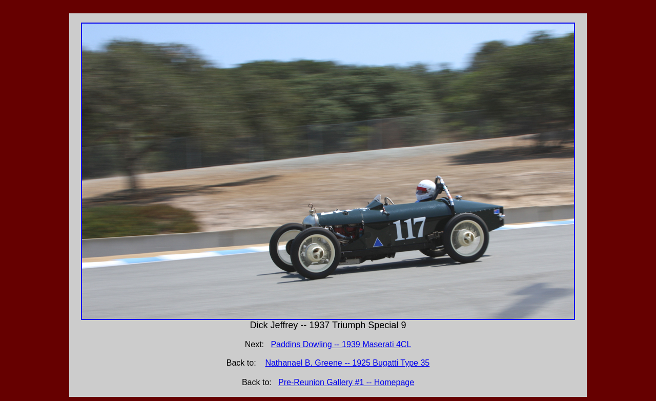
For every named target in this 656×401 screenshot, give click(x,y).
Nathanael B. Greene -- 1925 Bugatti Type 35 (347, 362)
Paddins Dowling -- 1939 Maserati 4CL (341, 344)
